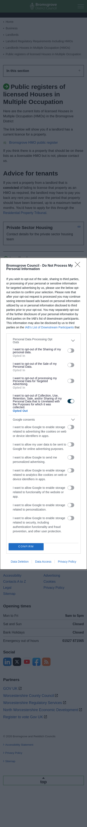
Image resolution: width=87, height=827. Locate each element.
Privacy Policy (67, 561)
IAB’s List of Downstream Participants (49, 327)
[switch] (71, 350)
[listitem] (43, 341)
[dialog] (43, 414)
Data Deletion (20, 561)
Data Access (43, 561)
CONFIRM (26, 546)
